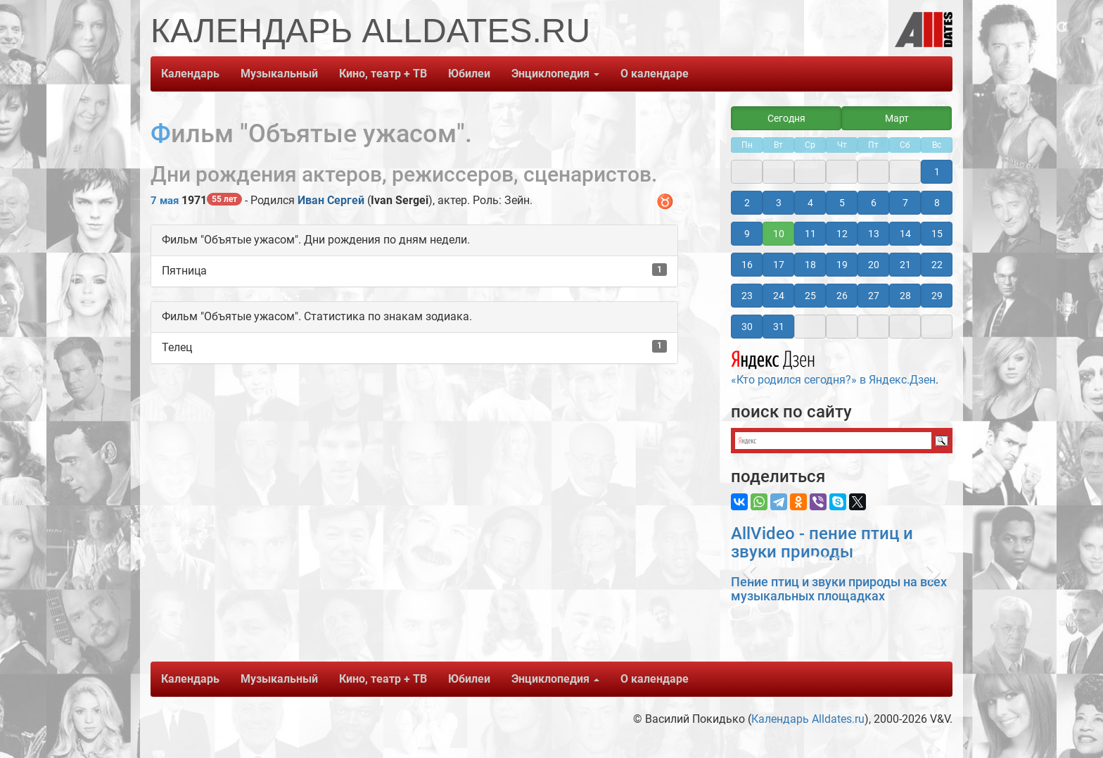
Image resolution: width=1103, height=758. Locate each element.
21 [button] (905, 264)
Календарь (190, 73)
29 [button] (937, 295)
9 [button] (747, 233)
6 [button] (873, 202)
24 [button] (778, 295)
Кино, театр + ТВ (383, 73)
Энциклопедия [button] (555, 73)
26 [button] (842, 295)
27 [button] (873, 295)
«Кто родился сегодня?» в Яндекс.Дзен (833, 366)
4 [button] (810, 202)
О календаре (654, 73)
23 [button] (747, 295)
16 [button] (747, 264)
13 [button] (873, 233)
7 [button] (905, 202)
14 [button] (905, 233)
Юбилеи (469, 73)
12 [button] (842, 233)
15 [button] (937, 233)
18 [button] (810, 264)
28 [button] (905, 295)
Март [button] (897, 118)
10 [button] (778, 233)
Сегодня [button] (786, 118)
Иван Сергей (331, 200)
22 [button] (937, 264)
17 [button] (778, 264)
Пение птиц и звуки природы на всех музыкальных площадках (839, 588)
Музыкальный (279, 73)
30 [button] (747, 326)
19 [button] (842, 264)
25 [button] (810, 295)
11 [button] (810, 233)
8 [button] (937, 202)
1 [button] (937, 171)
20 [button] (873, 264)
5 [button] (842, 202)
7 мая (165, 200)
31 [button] (778, 326)
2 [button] (747, 202)
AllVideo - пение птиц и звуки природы (822, 543)
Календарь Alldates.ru (808, 719)
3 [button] (779, 202)
